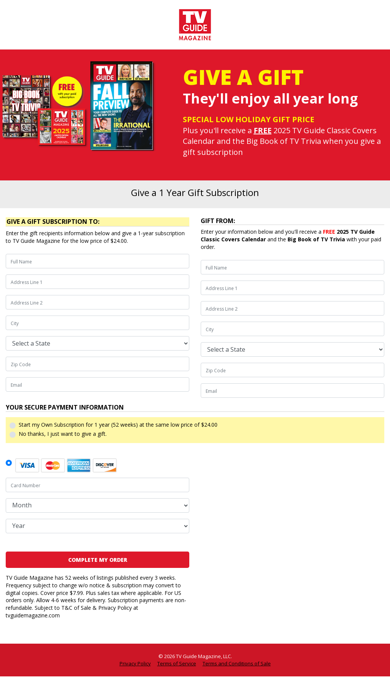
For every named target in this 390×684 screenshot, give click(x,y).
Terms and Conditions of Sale (237, 663)
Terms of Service (176, 663)
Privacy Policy (135, 663)
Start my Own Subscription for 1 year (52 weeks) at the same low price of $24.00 (118, 424)
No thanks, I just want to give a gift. (63, 433)
